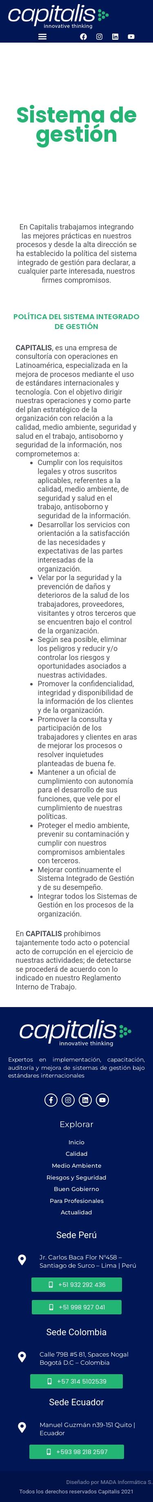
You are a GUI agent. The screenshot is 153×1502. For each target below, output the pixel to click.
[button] (42, 36)
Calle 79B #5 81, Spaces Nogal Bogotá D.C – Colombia (85, 1358)
